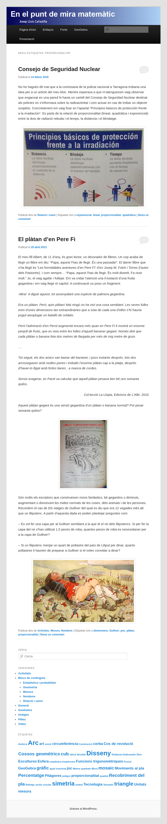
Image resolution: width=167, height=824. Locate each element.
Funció (127, 761)
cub (65, 753)
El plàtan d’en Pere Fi (46, 239)
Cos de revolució (118, 744)
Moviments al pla (129, 768)
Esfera (43, 761)
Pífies (22, 719)
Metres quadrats (82, 768)
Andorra (22, 744)
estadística (55, 761)
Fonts (63, 29)
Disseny (98, 753)
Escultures (27, 761)
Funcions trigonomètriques (99, 761)
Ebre (139, 754)
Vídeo (22, 724)
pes (123, 630)
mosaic (106, 767)
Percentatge (31, 775)
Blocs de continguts (31, 678)
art (41, 744)
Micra (95, 768)
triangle (124, 784)
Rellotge (30, 784)
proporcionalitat (111, 215)
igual (52, 768)
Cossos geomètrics (39, 753)
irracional (61, 768)
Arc (33, 742)
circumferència (65, 744)
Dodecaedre (129, 754)
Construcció (85, 744)
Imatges (23, 714)
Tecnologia (93, 784)
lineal (96, 215)
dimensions (101, 630)
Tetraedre (108, 784)
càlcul (73, 754)
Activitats (43, 630)
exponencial (84, 215)
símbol (79, 784)
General (23, 705)
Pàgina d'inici (27, 29)
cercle (48, 744)
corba (98, 744)
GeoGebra (80, 29)
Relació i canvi (46, 215)
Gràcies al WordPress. (83, 808)
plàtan (130, 630)
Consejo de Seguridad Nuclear (59, 69)
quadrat (104, 776)
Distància (117, 754)
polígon (66, 776)
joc (69, 768)
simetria (63, 783)
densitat (81, 754)
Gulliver (114, 630)
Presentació (26, 39)
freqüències (68, 761)
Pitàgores (53, 776)
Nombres (66, 630)
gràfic (43, 767)
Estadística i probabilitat (39, 682)
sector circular (43, 784)
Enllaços (48, 29)
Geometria (30, 687)
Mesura (55, 630)
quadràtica (129, 215)
